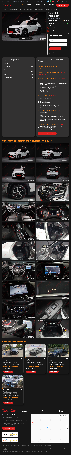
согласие (54, 54)
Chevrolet (22, 9)
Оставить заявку (62, 5)
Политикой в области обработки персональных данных (59, 52)
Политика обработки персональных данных (13, 451)
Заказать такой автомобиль (47, 133)
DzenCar (4, 9)
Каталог (22, 4)
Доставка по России (62, 410)
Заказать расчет (55, 49)
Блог (44, 4)
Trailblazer (29, 9)
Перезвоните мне (9, 428)
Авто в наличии (29, 5)
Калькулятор (39, 410)
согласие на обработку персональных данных (37, 451)
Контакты (51, 4)
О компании (15, 5)
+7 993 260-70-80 (64, 1)
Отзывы (47, 410)
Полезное (37, 4)
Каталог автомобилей (13, 9)
